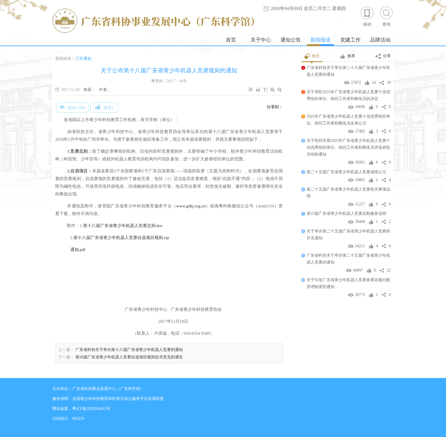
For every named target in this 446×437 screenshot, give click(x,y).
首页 (231, 40)
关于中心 (261, 40)
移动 (367, 16)
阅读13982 (72, 107)
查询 (386, 16)
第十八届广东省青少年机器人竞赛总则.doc (123, 225)
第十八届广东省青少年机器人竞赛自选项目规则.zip (121, 237)
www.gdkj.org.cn (190, 206)
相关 (312, 56)
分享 (383, 56)
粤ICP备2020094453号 (91, 409)
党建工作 (350, 40)
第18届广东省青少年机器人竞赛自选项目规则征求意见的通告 (129, 357)
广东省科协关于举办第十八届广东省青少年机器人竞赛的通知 (129, 350)
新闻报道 (320, 40)
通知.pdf (78, 249)
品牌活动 (380, 40)
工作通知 (83, 58)
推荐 (347, 56)
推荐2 (104, 107)
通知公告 (290, 40)
